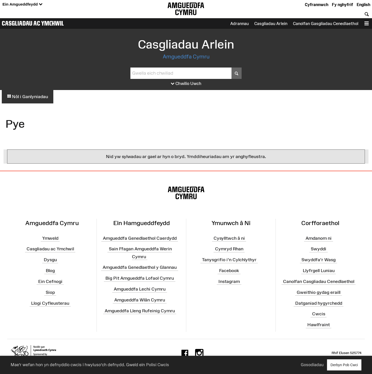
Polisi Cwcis (157, 364)
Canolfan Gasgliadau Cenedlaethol (325, 23)
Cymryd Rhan (229, 248)
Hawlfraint (318, 324)
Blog (50, 270)
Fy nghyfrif (342, 4)
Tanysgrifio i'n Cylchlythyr (229, 259)
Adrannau (239, 23)
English (363, 4)
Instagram (229, 281)
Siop (50, 292)
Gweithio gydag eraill (318, 292)
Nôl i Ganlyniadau (27, 96)
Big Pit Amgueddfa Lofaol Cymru (139, 278)
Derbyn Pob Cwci (344, 365)
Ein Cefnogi (50, 281)
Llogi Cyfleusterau (50, 302)
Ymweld (50, 237)
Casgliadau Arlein (270, 23)
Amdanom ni (319, 237)
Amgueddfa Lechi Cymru (140, 289)
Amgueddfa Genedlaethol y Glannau (140, 267)
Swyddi (318, 248)
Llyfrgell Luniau (319, 270)
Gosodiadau (312, 364)
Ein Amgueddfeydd (22, 4)
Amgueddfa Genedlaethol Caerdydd (140, 237)
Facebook (229, 270)
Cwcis (318, 313)
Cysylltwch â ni (229, 237)
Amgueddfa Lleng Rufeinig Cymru (140, 310)
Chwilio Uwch (186, 83)
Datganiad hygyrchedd (318, 302)
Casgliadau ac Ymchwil (33, 23)
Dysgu (50, 259)
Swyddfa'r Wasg (318, 259)
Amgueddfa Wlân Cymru (139, 299)
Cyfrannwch (316, 4)
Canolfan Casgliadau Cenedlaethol (318, 281)
